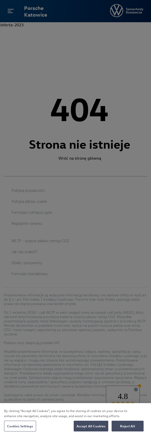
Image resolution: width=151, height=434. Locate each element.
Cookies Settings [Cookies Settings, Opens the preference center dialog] (20, 428)
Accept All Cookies (91, 428)
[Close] (142, 413)
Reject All (127, 428)
